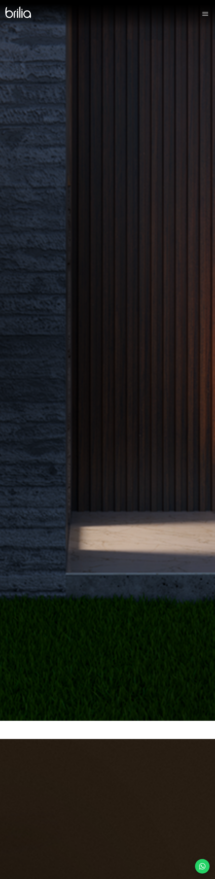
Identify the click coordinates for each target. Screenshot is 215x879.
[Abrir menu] (205, 14)
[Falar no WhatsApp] (202, 866)
